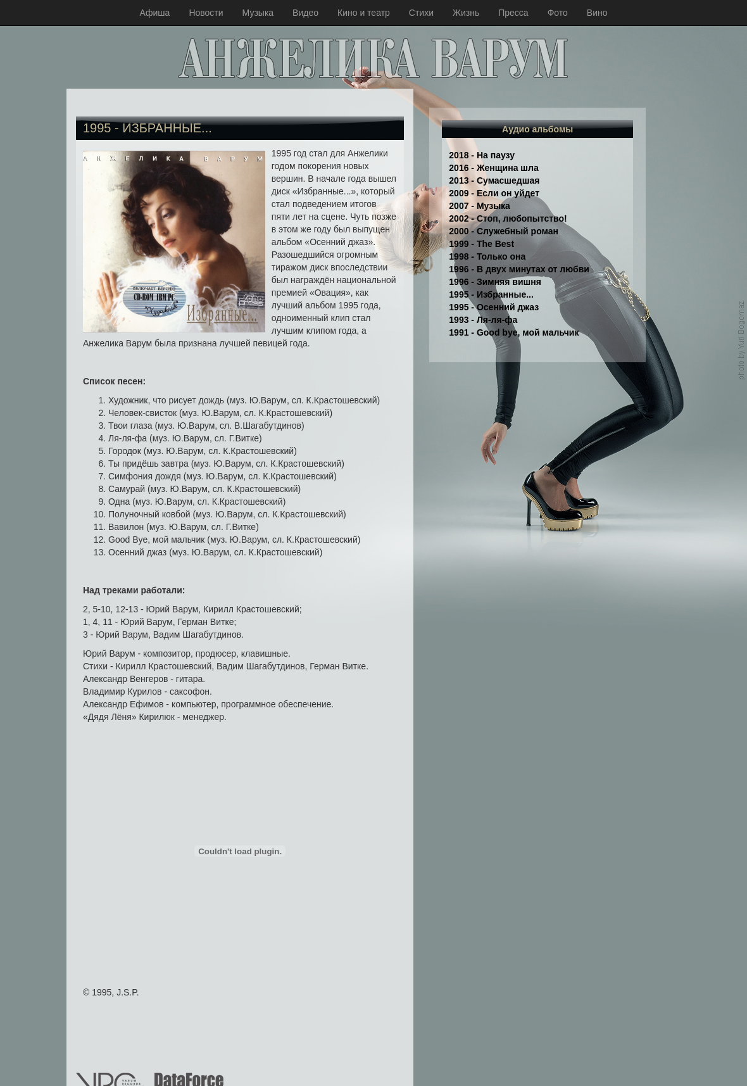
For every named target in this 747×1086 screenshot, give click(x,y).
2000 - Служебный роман (503, 231)
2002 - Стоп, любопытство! (508, 218)
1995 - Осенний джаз (494, 307)
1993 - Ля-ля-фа (483, 320)
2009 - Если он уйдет (494, 193)
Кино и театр (363, 13)
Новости (206, 13)
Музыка (258, 13)
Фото (558, 13)
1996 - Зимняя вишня (495, 282)
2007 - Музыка (479, 206)
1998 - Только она (487, 256)
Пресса (513, 13)
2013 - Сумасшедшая (494, 180)
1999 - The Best (481, 244)
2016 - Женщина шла (493, 168)
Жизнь (466, 13)
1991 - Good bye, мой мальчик (514, 332)
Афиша (155, 13)
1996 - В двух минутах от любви (519, 269)
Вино (597, 13)
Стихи (421, 13)
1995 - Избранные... (491, 294)
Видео (305, 13)
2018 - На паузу (482, 155)
